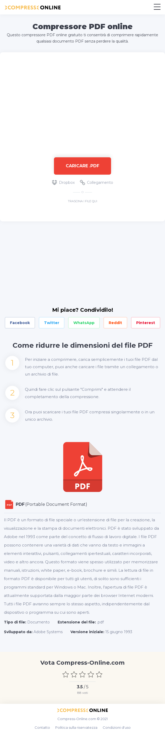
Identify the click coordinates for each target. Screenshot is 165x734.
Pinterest (145, 322)
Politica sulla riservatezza (76, 727)
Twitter (51, 322)
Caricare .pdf (82, 165)
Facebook (20, 322)
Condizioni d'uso (117, 727)
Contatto (42, 727)
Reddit (115, 322)
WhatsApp (84, 322)
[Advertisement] (82, 102)
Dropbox (63, 182)
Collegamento (96, 182)
